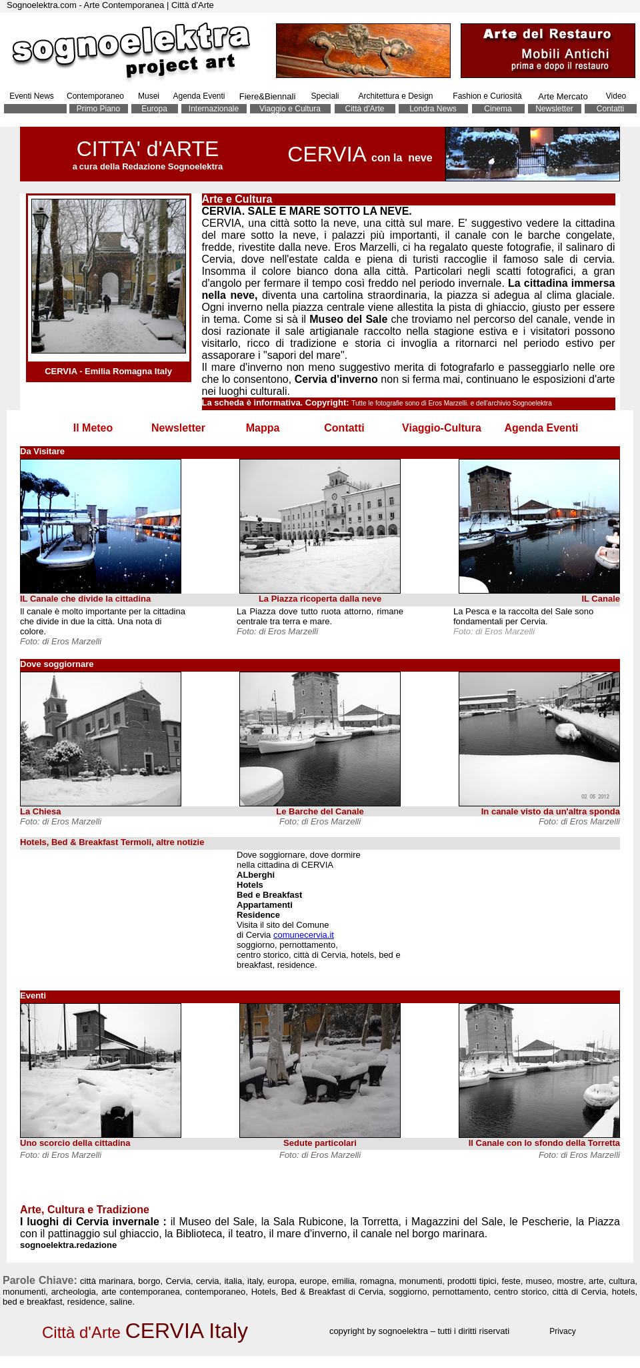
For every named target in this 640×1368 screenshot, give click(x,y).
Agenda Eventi (199, 96)
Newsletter (554, 108)
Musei (148, 96)
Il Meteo (93, 428)
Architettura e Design (395, 96)
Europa (154, 108)
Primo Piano (98, 108)
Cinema (497, 108)
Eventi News (31, 96)
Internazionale (214, 108)
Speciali (325, 96)
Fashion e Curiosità (487, 96)
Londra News (433, 108)
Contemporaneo (95, 96)
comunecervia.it (303, 935)
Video (616, 96)
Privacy (562, 1331)
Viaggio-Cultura (441, 428)
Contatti (610, 108)
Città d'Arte (365, 108)
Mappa (263, 428)
